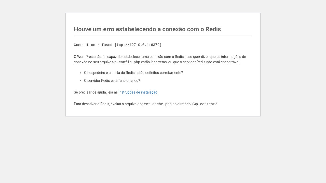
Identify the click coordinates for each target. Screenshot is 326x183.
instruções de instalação (138, 92)
